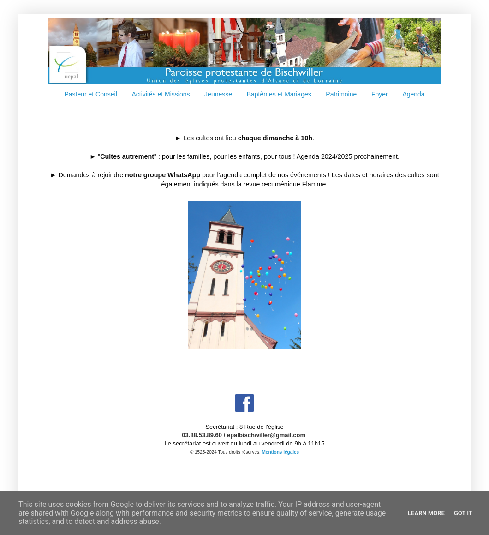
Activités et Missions (160, 94)
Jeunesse (218, 94)
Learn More (426, 513)
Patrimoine (341, 94)
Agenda (413, 94)
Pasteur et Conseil (90, 94)
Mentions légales (280, 452)
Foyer (379, 94)
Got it (463, 513)
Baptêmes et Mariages (279, 94)
